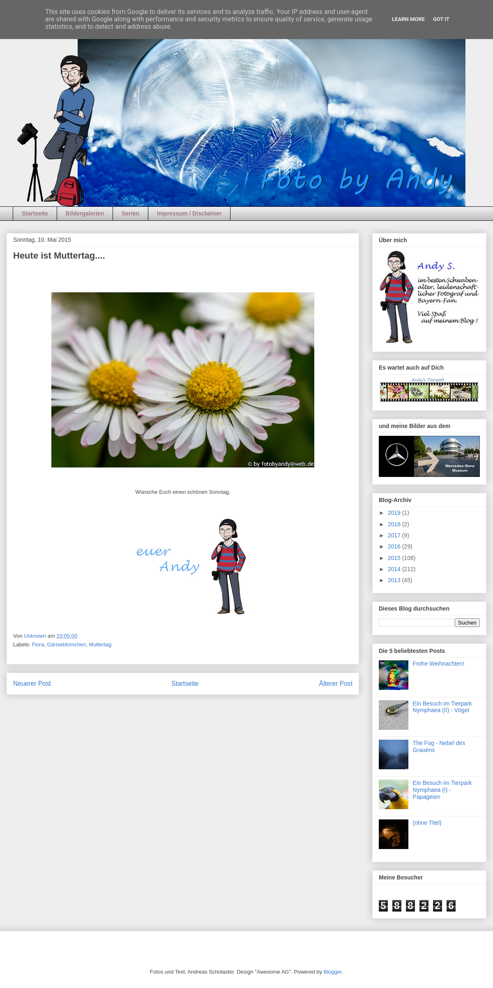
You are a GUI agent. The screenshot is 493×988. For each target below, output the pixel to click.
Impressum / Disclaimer (189, 213)
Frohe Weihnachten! (439, 663)
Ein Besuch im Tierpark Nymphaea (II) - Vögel (442, 707)
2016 (395, 546)
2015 (395, 558)
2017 (395, 535)
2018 (395, 524)
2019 (395, 512)
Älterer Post (335, 683)
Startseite (35, 213)
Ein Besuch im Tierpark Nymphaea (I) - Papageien (442, 790)
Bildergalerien (85, 213)
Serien (130, 213)
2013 (395, 580)
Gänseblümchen (66, 644)
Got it (441, 19)
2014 (395, 569)
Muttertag (100, 644)
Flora (38, 644)
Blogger (333, 972)
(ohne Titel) (427, 822)
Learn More (408, 19)
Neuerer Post (32, 683)
